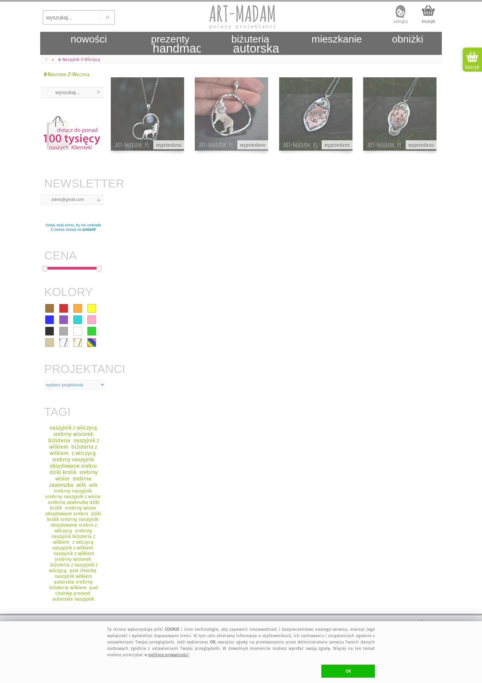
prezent (88, 229)
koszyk (428, 21)
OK (348, 671)
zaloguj (400, 21)
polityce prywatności (168, 654)
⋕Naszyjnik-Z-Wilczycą (66, 74)
